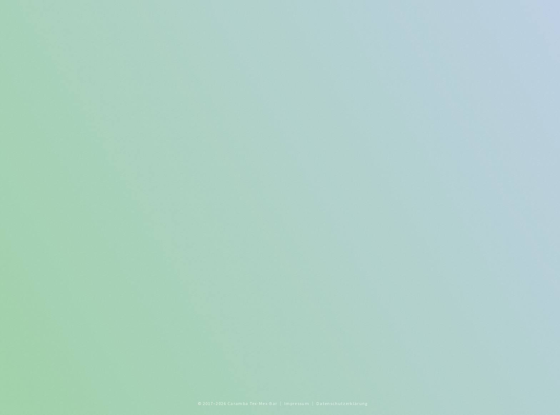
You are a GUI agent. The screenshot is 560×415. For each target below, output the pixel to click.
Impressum (296, 403)
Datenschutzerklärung (342, 403)
